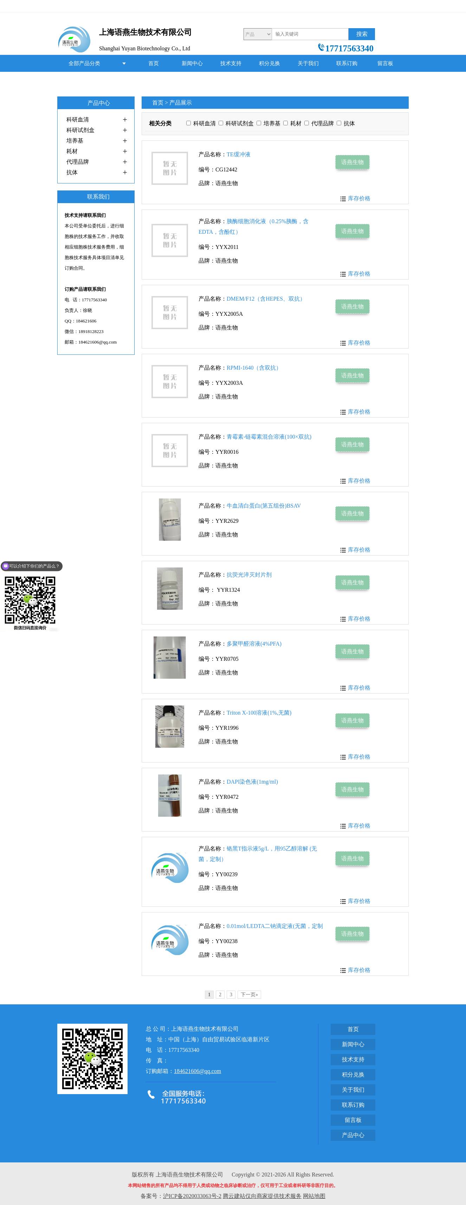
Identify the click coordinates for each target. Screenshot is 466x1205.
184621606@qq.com (197, 1071)
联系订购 (346, 63)
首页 (153, 63)
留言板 (385, 63)
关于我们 (308, 63)
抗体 (72, 172)
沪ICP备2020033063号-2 (192, 1196)
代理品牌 (77, 162)
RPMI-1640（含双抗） (254, 368)
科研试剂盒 (80, 130)
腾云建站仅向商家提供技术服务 (262, 1196)
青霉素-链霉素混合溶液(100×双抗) (269, 437)
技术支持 (230, 63)
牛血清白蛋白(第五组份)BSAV (264, 506)
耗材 (72, 151)
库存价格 (359, 198)
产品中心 (153, 80)
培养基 (74, 141)
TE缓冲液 (239, 154)
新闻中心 (192, 63)
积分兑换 (269, 63)
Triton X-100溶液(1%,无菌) (259, 713)
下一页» (249, 994)
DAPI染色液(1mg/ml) (252, 782)
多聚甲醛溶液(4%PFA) (254, 644)
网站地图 (314, 1196)
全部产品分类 (84, 63)
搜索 (362, 34)
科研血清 (77, 120)
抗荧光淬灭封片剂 (249, 575)
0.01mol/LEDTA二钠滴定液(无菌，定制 (275, 926)
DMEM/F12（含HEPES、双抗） (266, 299)
